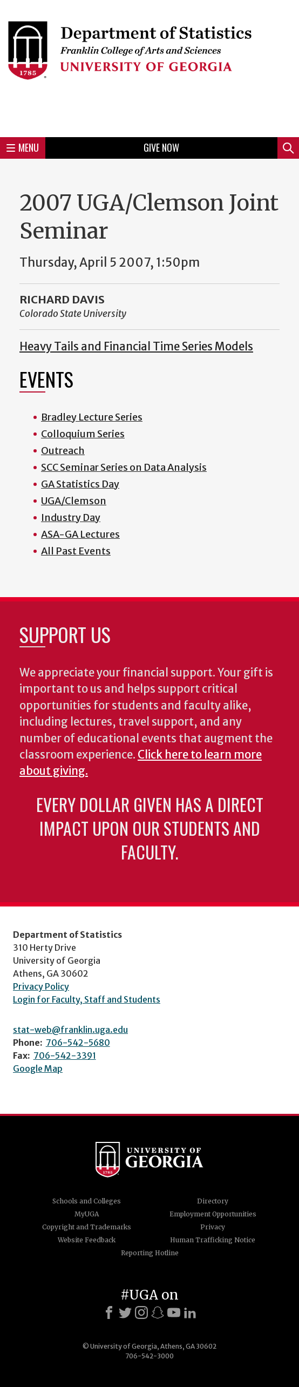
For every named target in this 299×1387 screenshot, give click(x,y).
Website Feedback (86, 1240)
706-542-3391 (64, 1055)
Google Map (38, 1068)
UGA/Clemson (73, 501)
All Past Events (76, 551)
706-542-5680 (78, 1042)
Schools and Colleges (86, 1201)
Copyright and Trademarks (86, 1227)
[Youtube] (173, 1312)
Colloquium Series (83, 434)
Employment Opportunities (212, 1214)
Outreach (63, 450)
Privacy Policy (41, 986)
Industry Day (70, 517)
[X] (125, 1312)
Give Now (161, 147)
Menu (22, 147)
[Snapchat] (157, 1312)
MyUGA (86, 1214)
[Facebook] (109, 1312)
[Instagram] (141, 1312)
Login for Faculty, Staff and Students (86, 999)
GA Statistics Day (80, 484)
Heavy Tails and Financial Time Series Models (136, 347)
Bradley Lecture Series (91, 417)
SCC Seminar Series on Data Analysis (124, 467)
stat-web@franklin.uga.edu (70, 1029)
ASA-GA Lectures (80, 534)
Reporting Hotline (150, 1253)
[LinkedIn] (190, 1312)
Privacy (212, 1227)
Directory (212, 1201)
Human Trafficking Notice (212, 1240)
